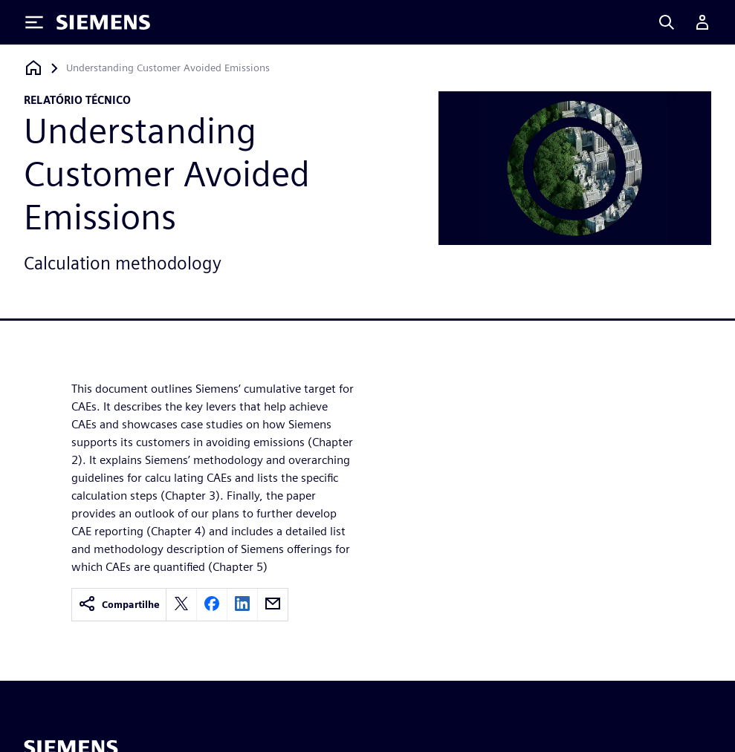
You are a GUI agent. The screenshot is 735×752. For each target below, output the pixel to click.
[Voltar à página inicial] (33, 68)
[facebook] (212, 605)
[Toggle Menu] (34, 22)
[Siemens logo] (103, 22)
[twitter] (181, 605)
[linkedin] (242, 605)
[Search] (666, 22)
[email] (273, 605)
